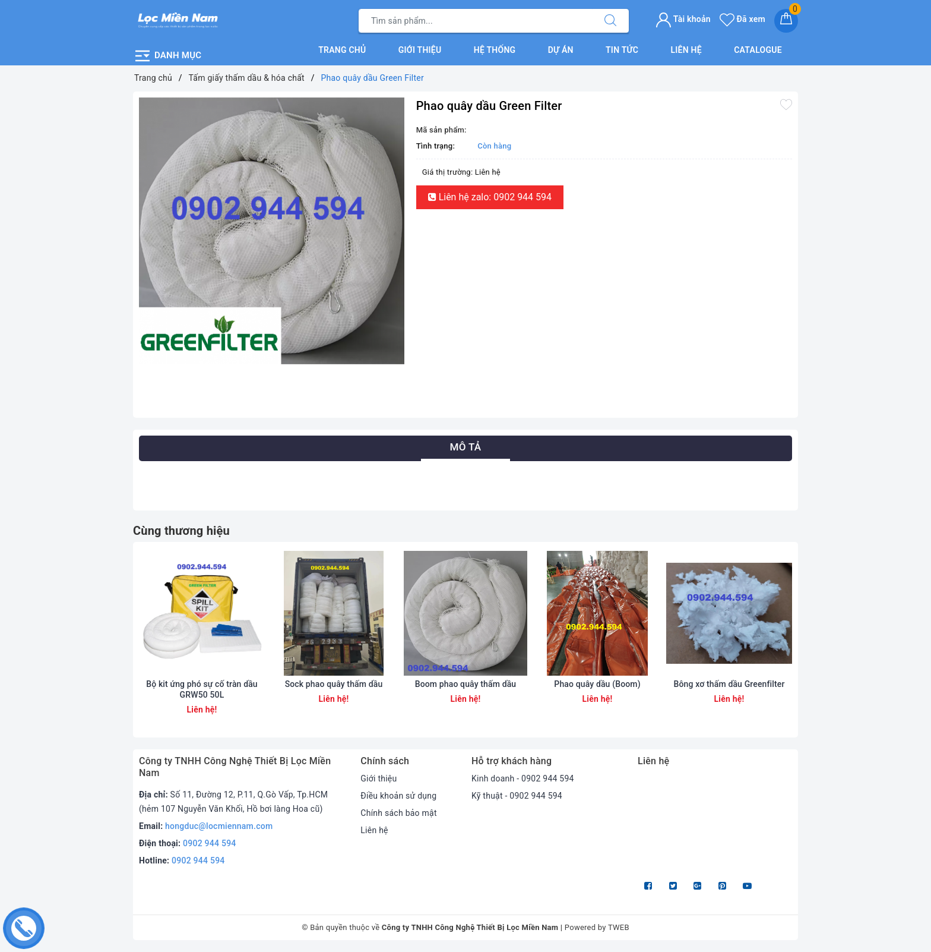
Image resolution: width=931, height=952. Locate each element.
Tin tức (622, 50)
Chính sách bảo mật (398, 813)
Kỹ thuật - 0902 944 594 (516, 795)
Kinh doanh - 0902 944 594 (522, 778)
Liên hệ (685, 50)
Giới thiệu (420, 50)
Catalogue (758, 50)
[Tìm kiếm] (610, 21)
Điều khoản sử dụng (398, 795)
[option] (271, 230)
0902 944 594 (209, 843)
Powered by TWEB (597, 927)
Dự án (561, 50)
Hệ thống (495, 50)
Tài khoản (683, 19)
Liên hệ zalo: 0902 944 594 (490, 197)
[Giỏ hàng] (786, 21)
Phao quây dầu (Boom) (597, 684)
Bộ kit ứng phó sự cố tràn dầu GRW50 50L (202, 689)
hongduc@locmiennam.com (219, 826)
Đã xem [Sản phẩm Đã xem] (742, 19)
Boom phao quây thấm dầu (466, 684)
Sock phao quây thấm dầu (334, 684)
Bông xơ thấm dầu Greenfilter (728, 684)
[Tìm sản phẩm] (476, 21)
